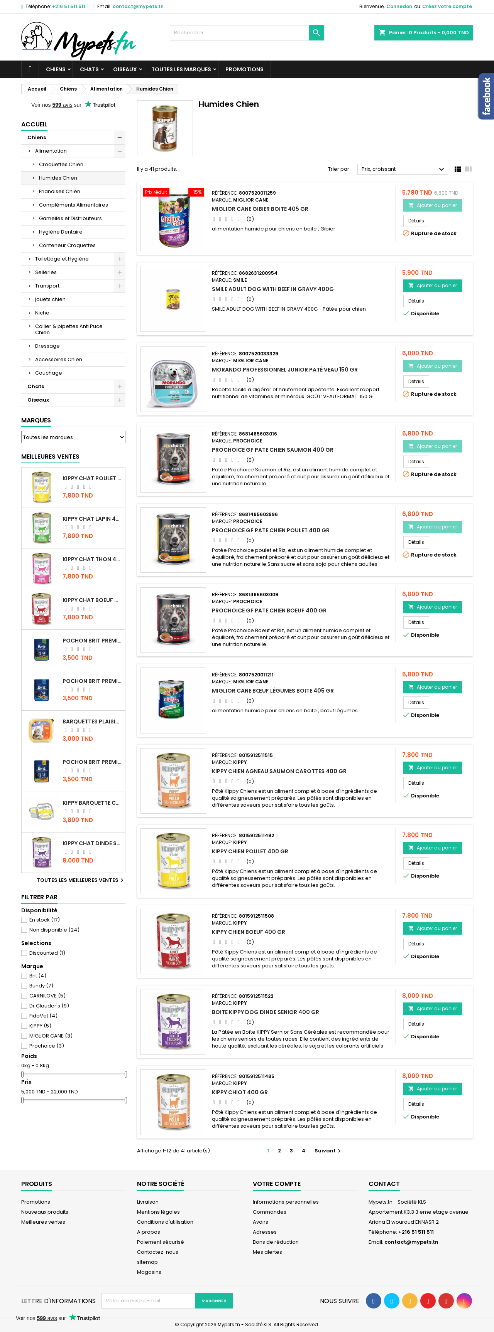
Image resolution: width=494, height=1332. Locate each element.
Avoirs (260, 1222)
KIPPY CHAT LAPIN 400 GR (92, 519)
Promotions (244, 69)
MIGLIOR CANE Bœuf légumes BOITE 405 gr (273, 691)
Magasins (149, 1272)
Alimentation (51, 151)
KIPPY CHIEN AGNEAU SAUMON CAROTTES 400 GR (279, 771)
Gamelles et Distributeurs (70, 218)
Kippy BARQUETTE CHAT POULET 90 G (92, 803)
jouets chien (50, 299)
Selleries (46, 272)
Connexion (399, 6)
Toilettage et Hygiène (62, 258)
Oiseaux (125, 69)
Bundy (41, 985)
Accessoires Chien (58, 359)
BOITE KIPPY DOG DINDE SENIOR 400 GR (265, 1012)
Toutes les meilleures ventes (81, 880)
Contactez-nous (157, 1252)
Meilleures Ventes (50, 456)
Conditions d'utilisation (165, 1222)
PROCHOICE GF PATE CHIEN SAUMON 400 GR (272, 450)
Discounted (47, 953)
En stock (44, 919)
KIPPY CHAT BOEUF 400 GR (92, 600)
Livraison (148, 1202)
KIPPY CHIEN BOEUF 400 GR (248, 932)
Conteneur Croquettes (67, 245)
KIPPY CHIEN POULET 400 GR (250, 851)
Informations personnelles (286, 1202)
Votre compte (277, 1183)
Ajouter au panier (432, 205)
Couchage (48, 373)
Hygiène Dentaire (61, 231)
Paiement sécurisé (160, 1242)
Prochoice (46, 1045)
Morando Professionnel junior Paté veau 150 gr (285, 369)
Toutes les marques (181, 69)
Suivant (329, 1150)
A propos (148, 1232)
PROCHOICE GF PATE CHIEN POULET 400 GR (271, 530)
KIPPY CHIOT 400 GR (240, 1092)
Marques (36, 420)
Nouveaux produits (44, 1212)
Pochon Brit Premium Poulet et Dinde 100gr (92, 762)
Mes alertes (267, 1252)
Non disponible (54, 929)
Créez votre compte (447, 6)
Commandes (269, 1212)
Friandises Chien (59, 191)
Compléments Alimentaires (73, 205)
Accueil (34, 124)
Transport (47, 285)
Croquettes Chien (61, 164)
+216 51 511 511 (68, 6)
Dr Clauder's (49, 1005)
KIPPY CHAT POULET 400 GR (92, 478)
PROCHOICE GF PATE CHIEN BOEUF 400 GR (269, 610)
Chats (89, 69)
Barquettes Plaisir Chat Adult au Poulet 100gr (92, 721)
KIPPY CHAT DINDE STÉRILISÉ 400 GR (92, 843)
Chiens (56, 69)
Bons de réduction (276, 1242)
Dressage (47, 346)
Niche (42, 312)
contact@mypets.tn (138, 6)
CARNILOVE (47, 995)
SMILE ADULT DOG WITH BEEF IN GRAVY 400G (273, 289)
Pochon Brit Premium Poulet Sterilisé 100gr (92, 640)
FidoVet (43, 1015)
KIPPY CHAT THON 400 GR (92, 559)
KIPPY (40, 1025)
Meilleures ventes (43, 1222)
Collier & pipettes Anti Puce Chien (69, 329)
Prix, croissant (404, 169)
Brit (37, 975)
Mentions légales (158, 1212)
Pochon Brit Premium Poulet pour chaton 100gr (92, 681)
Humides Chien (58, 178)
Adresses (265, 1232)
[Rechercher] (247, 32)
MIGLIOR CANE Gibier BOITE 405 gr (260, 209)
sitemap (147, 1262)
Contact (384, 1183)
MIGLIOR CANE (51, 1035)
